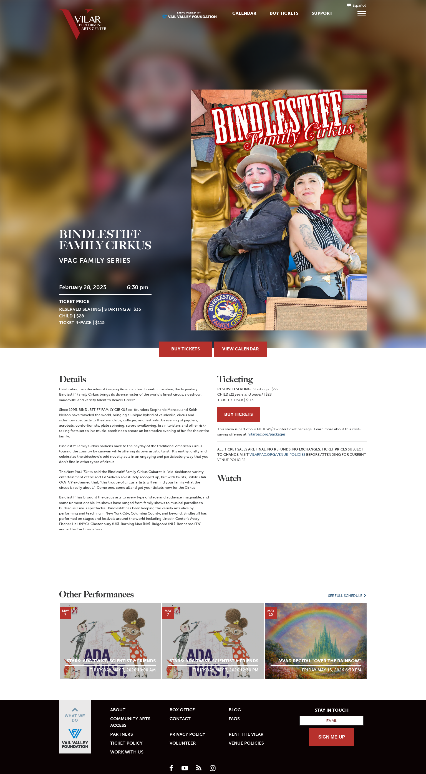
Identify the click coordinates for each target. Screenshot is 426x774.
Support (322, 13)
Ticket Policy (126, 743)
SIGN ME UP (331, 736)
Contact (180, 718)
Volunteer (183, 743)
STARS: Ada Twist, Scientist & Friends (111, 660)
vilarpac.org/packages (267, 434)
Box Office (182, 709)
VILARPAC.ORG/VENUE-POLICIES (277, 454)
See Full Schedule (347, 596)
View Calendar (240, 349)
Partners (121, 734)
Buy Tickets (284, 13)
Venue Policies (246, 743)
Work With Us (126, 752)
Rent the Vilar (246, 734)
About (117, 709)
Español (359, 5)
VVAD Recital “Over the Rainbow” (320, 660)
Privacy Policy (187, 734)
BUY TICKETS (238, 414)
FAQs (234, 718)
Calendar (244, 13)
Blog (235, 709)
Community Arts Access (130, 722)
